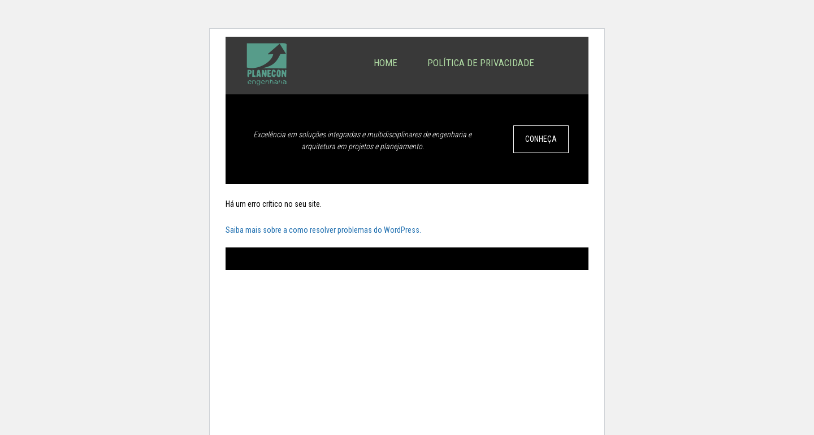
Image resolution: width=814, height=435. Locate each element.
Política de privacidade (480, 62)
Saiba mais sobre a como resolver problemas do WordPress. (323, 229)
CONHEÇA (541, 138)
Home (385, 62)
